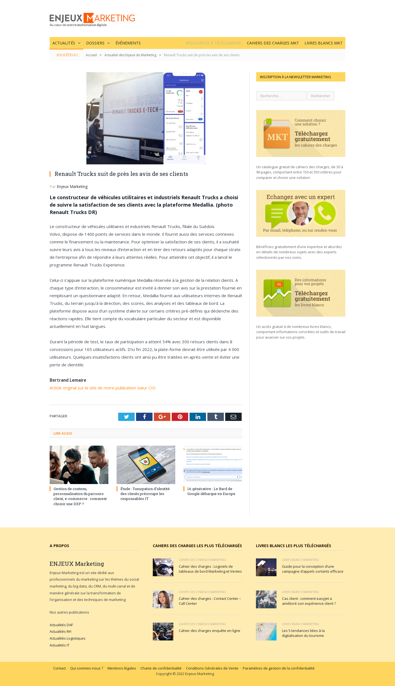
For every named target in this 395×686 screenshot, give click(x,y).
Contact (59, 668)
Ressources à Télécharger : (214, 43)
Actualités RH (60, 631)
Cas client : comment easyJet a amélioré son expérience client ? (309, 601)
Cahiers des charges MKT (273, 43)
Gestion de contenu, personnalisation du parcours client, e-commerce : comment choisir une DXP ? (80, 496)
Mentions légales (122, 668)
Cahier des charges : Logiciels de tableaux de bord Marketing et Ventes (210, 569)
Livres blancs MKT (323, 43)
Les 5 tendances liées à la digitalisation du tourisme (303, 633)
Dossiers (95, 43)
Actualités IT (59, 645)
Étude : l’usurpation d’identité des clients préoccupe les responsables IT (145, 493)
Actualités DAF (61, 624)
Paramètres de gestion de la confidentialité (279, 668)
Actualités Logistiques (68, 638)
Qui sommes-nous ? (86, 668)
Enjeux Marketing (72, 186)
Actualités (63, 43)
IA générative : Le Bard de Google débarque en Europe (211, 491)
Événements (128, 43)
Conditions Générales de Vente (212, 668)
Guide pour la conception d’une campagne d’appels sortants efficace (312, 569)
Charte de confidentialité (161, 668)
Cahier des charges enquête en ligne (209, 630)
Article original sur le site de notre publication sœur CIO (103, 387)
